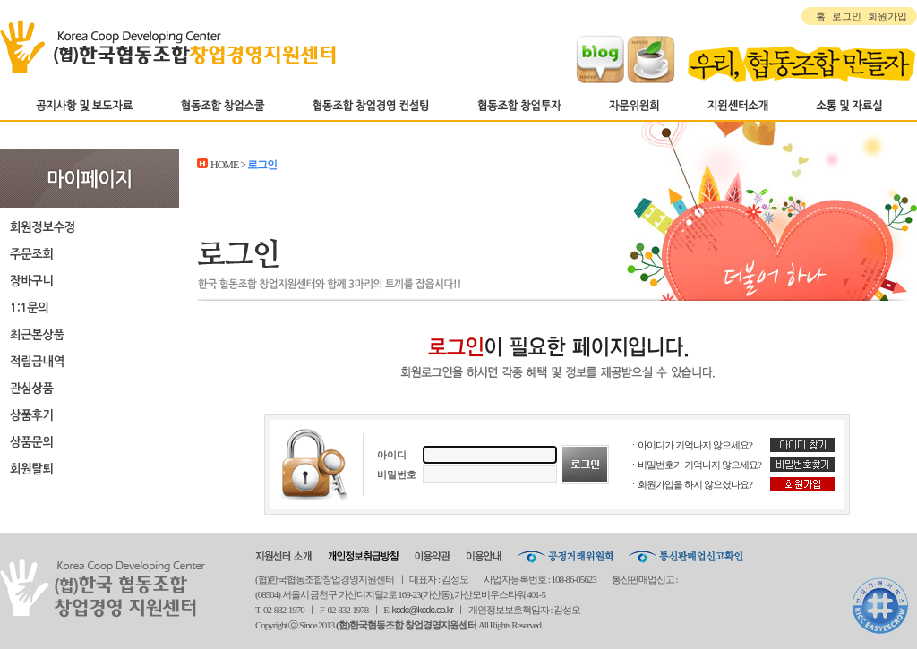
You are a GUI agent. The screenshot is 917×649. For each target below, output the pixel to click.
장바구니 (89, 280)
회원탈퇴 (89, 468)
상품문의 (89, 441)
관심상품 (89, 387)
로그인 (846, 16)
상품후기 (89, 414)
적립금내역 (89, 360)
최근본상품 (89, 333)
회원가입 (887, 16)
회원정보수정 (89, 226)
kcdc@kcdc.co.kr (422, 609)
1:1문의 (89, 307)
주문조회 (89, 253)
